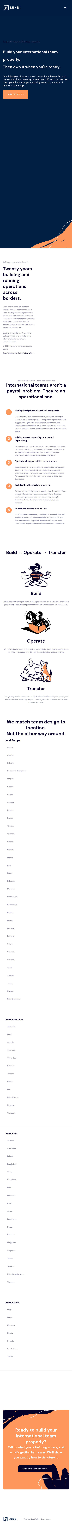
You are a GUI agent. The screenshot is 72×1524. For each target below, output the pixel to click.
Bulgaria (10, 779)
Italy (9, 865)
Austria (10, 755)
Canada (10, 1042)
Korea (9, 1227)
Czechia (10, 802)
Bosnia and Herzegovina (16, 771)
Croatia (10, 786)
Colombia (11, 1050)
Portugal (10, 928)
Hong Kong (11, 1180)
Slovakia (10, 952)
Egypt (9, 1309)
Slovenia (10, 960)
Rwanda (10, 1341)
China (9, 1172)
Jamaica (10, 1074)
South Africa (12, 1349)
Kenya (9, 1317)
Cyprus (10, 794)
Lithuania (11, 881)
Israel (9, 1203)
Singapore (11, 1250)
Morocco (11, 1325)
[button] (65, 7)
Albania (10, 747)
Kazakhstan (12, 1219)
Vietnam (10, 1282)
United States (12, 1097)
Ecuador (10, 1066)
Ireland (10, 857)
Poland (10, 920)
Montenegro (12, 897)
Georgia (10, 826)
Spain (9, 967)
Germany (11, 834)
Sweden (10, 975)
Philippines (11, 1243)
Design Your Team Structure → (35, 1468)
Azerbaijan (11, 1148)
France (10, 818)
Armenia (10, 1140)
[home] (12, 8)
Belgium (10, 763)
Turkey (9, 983)
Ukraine (10, 991)
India (9, 1187)
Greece (10, 842)
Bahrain (10, 1156)
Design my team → (15, 94)
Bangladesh (12, 1164)
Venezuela (11, 1113)
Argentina (11, 1026)
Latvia (9, 873)
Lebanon (10, 1235)
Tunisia (10, 1357)
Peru (9, 1089)
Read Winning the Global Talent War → (18, 353)
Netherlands (12, 904)
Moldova (10, 889)
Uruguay (10, 1105)
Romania (10, 936)
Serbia (9, 944)
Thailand (10, 1266)
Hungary (10, 849)
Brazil (9, 1034)
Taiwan (10, 1258)
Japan (9, 1211)
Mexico (10, 1081)
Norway (10, 912)
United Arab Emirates (15, 1274)
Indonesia (11, 1195)
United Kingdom (13, 999)
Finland (10, 810)
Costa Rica (11, 1058)
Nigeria (10, 1333)
